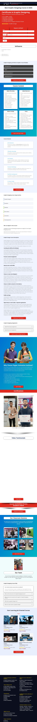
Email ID (4, 34)
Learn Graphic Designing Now (18, 332)
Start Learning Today (18, 131)
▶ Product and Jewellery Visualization (10, 713)
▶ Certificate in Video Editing (25, 695)
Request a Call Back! (18, 509)
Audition (21, 707)
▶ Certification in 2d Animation (9, 679)
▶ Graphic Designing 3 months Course (10, 678)
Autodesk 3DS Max (26, 707)
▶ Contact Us (6, 720)
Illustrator (25, 704)
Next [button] (32, 409)
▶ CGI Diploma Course (23, 688)
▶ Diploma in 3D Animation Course (10, 693)
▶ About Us (6, 718)
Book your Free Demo (18, 316)
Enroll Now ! (18, 188)
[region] (18, 409)
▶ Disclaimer (6, 721)
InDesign (26, 705)
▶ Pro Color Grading (7, 688)
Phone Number (5, 31)
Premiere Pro (30, 704)
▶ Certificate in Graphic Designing (25, 694)
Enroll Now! (18, 650)
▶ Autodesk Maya (7, 694)
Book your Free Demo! (18, 78)
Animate (30, 705)
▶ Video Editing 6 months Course (9, 684)
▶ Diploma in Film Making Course (25, 687)
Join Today (18, 385)
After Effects (22, 705)
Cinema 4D (31, 708)
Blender (27, 708)
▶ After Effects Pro (7, 687)
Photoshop (21, 704)
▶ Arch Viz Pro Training (8, 712)
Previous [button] (5, 409)
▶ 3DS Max (6, 697)
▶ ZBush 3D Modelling (8, 698)
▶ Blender (5, 695)
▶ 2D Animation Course (24, 697)
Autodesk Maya (22, 708)
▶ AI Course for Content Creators (9, 711)
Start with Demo (18, 552)
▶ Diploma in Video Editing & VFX (9, 685)
